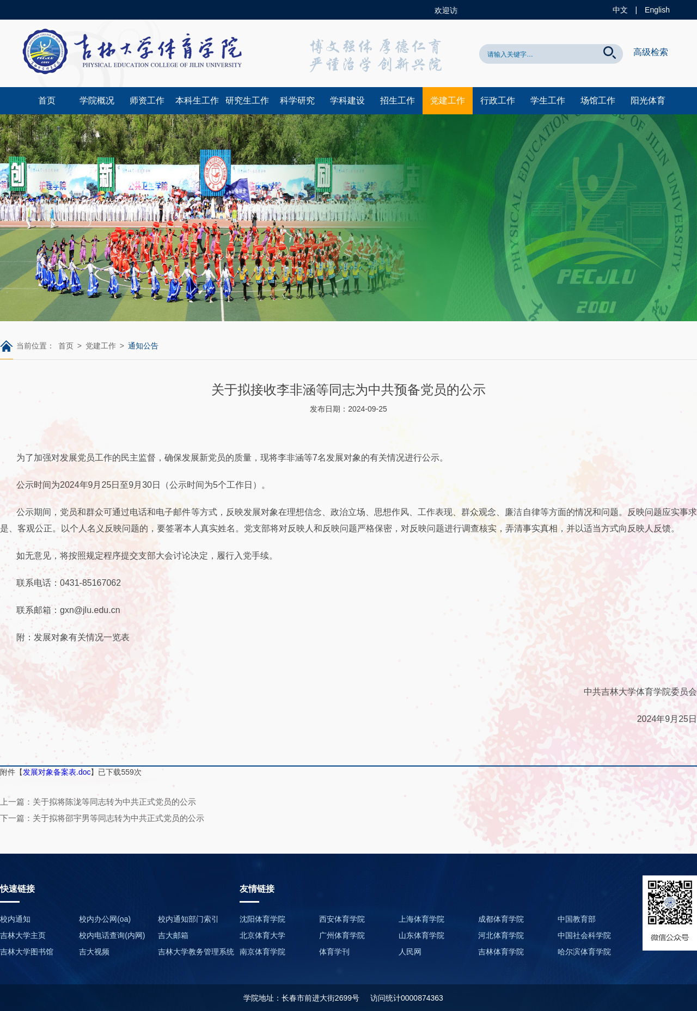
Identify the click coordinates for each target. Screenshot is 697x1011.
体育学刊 (334, 951)
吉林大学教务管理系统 (196, 951)
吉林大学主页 (23, 935)
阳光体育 (648, 100)
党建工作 (447, 100)
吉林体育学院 (501, 951)
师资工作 (147, 100)
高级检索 (650, 52)
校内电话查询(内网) (112, 935)
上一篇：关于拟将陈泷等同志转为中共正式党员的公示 (98, 801)
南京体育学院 (262, 951)
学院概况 (97, 100)
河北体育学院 (501, 935)
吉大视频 (94, 951)
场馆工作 (597, 100)
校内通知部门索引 (188, 919)
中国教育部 (577, 919)
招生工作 (397, 100)
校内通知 (15, 919)
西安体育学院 (342, 919)
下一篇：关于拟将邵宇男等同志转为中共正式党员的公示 (102, 818)
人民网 (410, 951)
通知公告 (143, 345)
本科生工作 (197, 100)
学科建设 (347, 100)
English (657, 9)
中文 (620, 9)
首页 (47, 100)
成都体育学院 (501, 919)
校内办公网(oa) (105, 919)
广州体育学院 (342, 935)
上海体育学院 (421, 919)
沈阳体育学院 (262, 919)
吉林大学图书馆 (26, 951)
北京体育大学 (262, 935)
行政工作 (497, 100)
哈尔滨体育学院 (584, 951)
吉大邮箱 (173, 935)
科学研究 (297, 100)
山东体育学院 (421, 935)
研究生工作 (247, 100)
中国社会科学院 (584, 935)
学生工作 (547, 100)
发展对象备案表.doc (56, 772)
